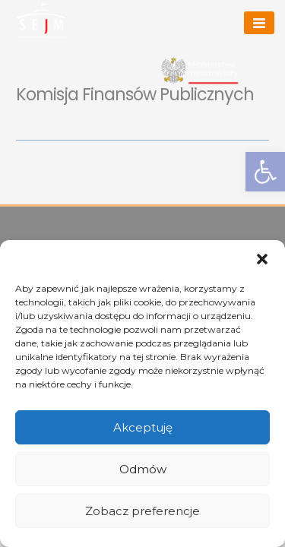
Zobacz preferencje (142, 511)
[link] (41, 20)
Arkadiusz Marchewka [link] (140, 19)
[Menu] (259, 22)
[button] (262, 259)
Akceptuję (143, 427)
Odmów (142, 469)
